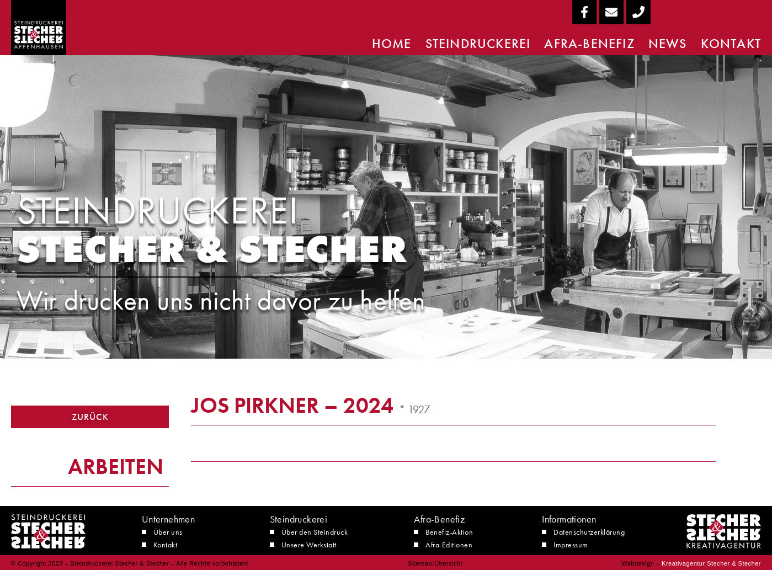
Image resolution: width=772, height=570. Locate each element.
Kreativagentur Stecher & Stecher (711, 563)
